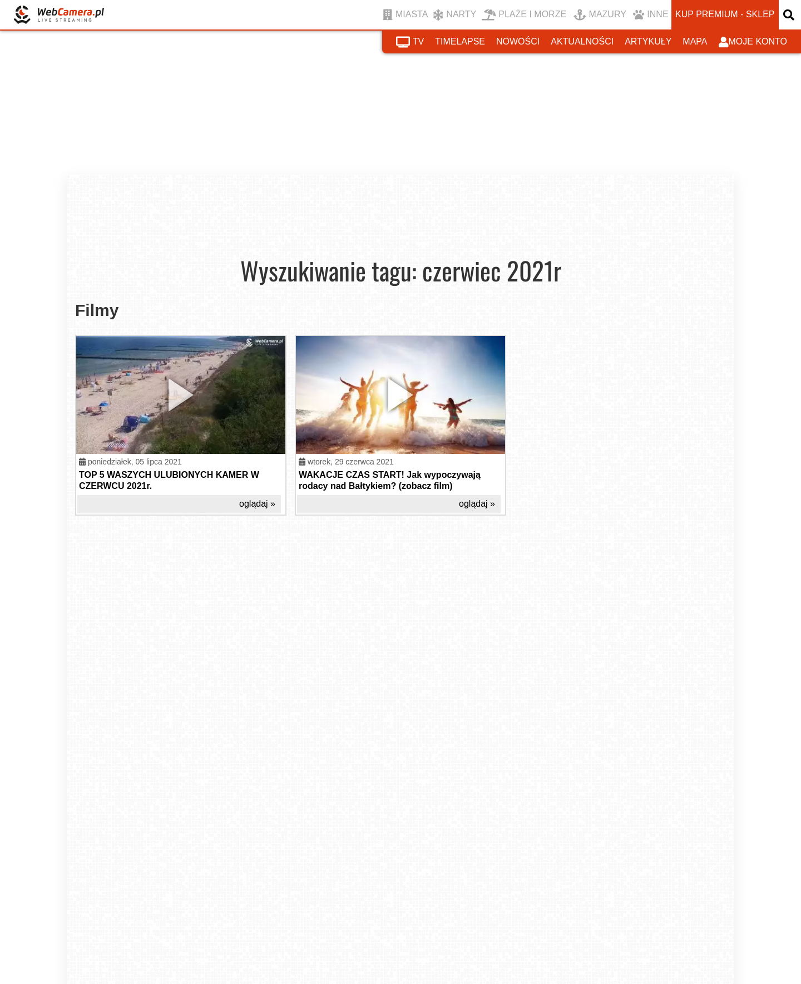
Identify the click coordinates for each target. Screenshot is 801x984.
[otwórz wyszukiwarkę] (790, 14)
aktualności (582, 41)
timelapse (460, 41)
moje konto (753, 42)
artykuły (648, 41)
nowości (518, 41)
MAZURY (599, 15)
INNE (650, 15)
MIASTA (405, 15)
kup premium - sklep (724, 14)
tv (410, 42)
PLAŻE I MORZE (524, 15)
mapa (695, 41)
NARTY (454, 15)
